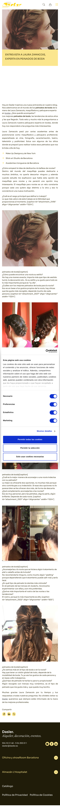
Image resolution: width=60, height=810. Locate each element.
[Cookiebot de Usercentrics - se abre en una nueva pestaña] (45, 351)
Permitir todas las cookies (30, 439)
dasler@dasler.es (10, 746)
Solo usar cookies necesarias (30, 457)
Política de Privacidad (15, 795)
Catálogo (7, 786)
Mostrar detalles (44, 431)
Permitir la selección (30, 448)
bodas (8, 113)
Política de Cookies (41, 795)
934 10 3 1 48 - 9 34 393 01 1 (14, 743)
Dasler (5, 699)
